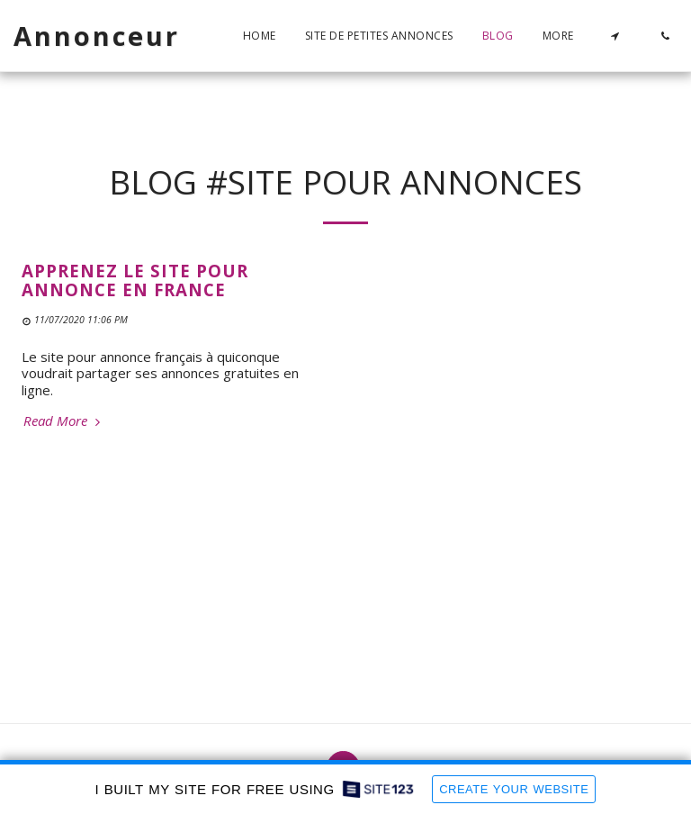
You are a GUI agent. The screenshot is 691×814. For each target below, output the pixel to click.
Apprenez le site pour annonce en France (135, 280)
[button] (614, 36)
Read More (63, 421)
